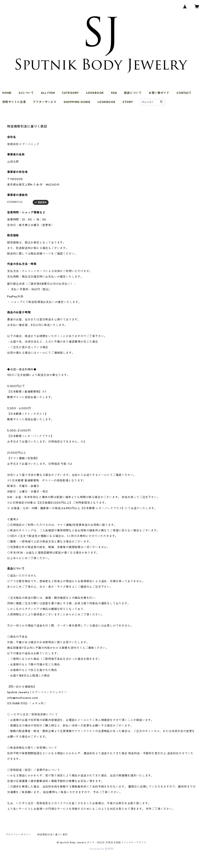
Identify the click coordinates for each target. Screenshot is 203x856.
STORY (128, 102)
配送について (133, 93)
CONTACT (183, 93)
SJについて (26, 93)
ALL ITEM (48, 93)
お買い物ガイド (159, 93)
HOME (6, 93)
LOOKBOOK (95, 93)
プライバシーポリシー (18, 834)
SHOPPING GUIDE (77, 102)
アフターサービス (44, 102)
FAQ (114, 93)
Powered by (102, 848)
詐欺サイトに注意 (14, 102)
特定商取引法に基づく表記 (52, 834)
